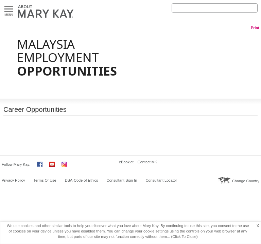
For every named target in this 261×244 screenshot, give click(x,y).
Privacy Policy (13, 180)
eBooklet (126, 162)
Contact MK (147, 162)
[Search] (215, 8)
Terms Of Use (44, 180)
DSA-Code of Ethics (81, 180)
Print (255, 28)
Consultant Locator (161, 180)
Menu (8, 9)
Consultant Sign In (122, 180)
